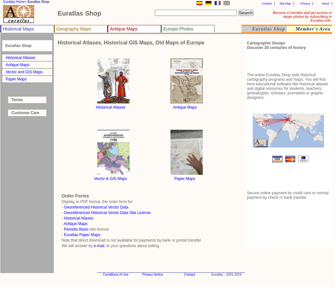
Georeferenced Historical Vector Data (96, 207)
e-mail (99, 246)
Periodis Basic (76, 229)
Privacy (305, 3)
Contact (267, 3)
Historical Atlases (20, 57)
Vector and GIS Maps (24, 72)
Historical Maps (18, 28)
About (325, 3)
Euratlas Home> (15, 2)
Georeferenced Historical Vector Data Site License (107, 212)
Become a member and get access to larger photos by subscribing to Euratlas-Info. (302, 16)
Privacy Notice (152, 274)
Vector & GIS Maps (110, 178)
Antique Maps (124, 28)
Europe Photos (178, 28)
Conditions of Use (116, 274)
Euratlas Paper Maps (82, 235)
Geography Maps (73, 28)
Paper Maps (16, 79)
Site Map (285, 3)
